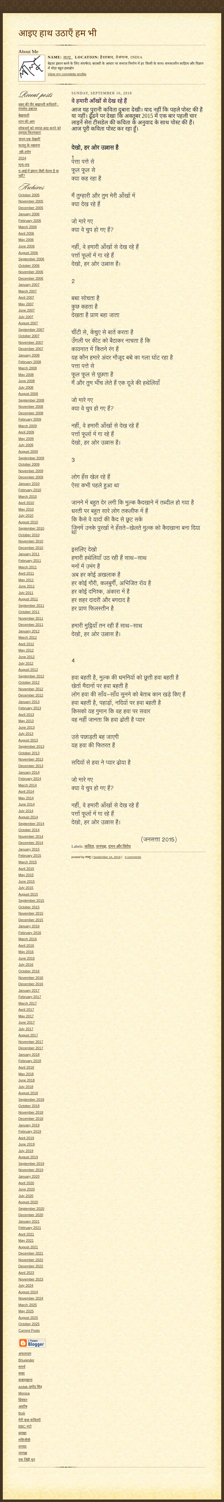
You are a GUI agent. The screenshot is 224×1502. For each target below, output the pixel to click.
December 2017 (30, 1048)
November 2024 (30, 1298)
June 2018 (26, 1080)
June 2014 (26, 804)
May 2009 (26, 439)
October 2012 (29, 682)
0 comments (133, 857)
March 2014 (27, 785)
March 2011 (27, 567)
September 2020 (31, 1208)
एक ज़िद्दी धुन (26, 1459)
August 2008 (28, 394)
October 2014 (29, 830)
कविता (89, 846)
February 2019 (29, 1131)
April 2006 (26, 233)
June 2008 (26, 381)
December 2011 (30, 624)
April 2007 (26, 297)
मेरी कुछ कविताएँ (29, 1420)
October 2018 (29, 1106)
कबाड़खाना (25, 1380)
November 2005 (30, 201)
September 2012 (31, 676)
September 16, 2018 (106, 857)
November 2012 (30, 689)
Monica (24, 1393)
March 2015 (27, 862)
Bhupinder (26, 1360)
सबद (21, 1373)
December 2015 (30, 920)
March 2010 (27, 496)
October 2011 (29, 612)
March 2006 (27, 227)
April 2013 (26, 714)
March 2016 (27, 939)
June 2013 (26, 727)
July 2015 (25, 888)
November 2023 (30, 1279)
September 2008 (31, 400)
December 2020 (30, 1215)
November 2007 (30, 342)
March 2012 (27, 637)
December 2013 (30, 766)
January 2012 (29, 631)
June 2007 (26, 310)
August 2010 (28, 522)
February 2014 (29, 779)
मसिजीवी (24, 1440)
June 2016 (26, 958)
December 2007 (30, 349)
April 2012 (26, 644)
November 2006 (30, 272)
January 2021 (29, 1221)
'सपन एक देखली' (29, 139)
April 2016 (26, 945)
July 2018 (25, 1087)
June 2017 (26, 1022)
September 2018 (31, 1099)
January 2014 (29, 772)
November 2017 (30, 1042)
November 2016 (30, 978)
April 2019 (26, 1138)
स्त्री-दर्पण (24, 152)
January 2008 (29, 355)
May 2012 (26, 650)
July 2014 (25, 811)
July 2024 (25, 1285)
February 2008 (29, 362)
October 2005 (29, 195)
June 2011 (26, 586)
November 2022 (30, 1260)
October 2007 (29, 336)
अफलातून (24, 1353)
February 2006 (29, 220)
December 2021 (30, 1253)
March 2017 (27, 1003)
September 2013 (31, 746)
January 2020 (29, 1176)
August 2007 (28, 323)
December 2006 (30, 278)
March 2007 (27, 291)
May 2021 (26, 1240)
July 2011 (25, 593)
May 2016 (26, 952)
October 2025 (29, 1324)
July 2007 (25, 317)
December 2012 (30, 695)
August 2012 (28, 669)
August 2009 (28, 451)
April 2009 (26, 432)
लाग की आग (26, 121)
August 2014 (28, 817)
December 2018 (30, 1118)
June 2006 (26, 246)
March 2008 (27, 368)
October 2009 (29, 464)
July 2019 (25, 1151)
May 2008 (26, 375)
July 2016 (25, 964)
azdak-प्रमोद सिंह (30, 1387)
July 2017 (25, 1029)
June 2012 (26, 657)
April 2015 (26, 869)
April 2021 (26, 1234)
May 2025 (26, 1311)
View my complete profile (67, 74)
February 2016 (29, 933)
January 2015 (29, 849)
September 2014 (31, 824)
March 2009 (27, 426)
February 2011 (29, 560)
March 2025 (27, 1305)
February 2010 (29, 490)
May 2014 (26, 798)
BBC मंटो (25, 1426)
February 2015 (29, 855)
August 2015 (28, 894)
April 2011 (26, 573)
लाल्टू (68, 57)
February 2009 (29, 419)
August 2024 (28, 1292)
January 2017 (29, 990)
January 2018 (29, 1054)
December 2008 (30, 413)
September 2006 (31, 259)
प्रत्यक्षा (22, 1433)
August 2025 (28, 1318)
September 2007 (31, 330)
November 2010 (30, 541)
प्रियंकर (22, 1400)
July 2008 (25, 387)
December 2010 (30, 548)
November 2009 (30, 471)
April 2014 (26, 791)
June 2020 (26, 1189)
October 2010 (29, 535)
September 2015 (31, 900)
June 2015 (26, 881)
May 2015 (26, 875)
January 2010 (29, 484)
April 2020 (26, 1183)
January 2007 (29, 285)
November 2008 (30, 406)
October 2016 (29, 971)
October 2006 (29, 265)
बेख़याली (23, 115)
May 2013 (26, 721)
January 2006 (29, 214)
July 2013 (25, 734)
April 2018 (26, 1067)
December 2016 (30, 984)
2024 (22, 158)
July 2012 (25, 663)
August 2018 (28, 1093)
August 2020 (28, 1202)
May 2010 (26, 509)
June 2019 (26, 1144)
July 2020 (25, 1196)
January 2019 (29, 1125)
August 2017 (28, 1035)
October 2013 (29, 753)
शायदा (22, 1446)
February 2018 (29, 1061)
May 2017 (26, 1016)
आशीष (22, 1406)
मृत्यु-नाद (23, 165)
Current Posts (29, 1330)
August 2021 (28, 1247)
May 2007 (26, 304)
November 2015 (30, 913)
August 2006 (28, 253)
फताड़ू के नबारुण (29, 145)
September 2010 (31, 528)
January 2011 (29, 554)
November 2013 (30, 759)
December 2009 (30, 477)
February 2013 (29, 708)
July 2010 (25, 515)
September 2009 (31, 458)
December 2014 (30, 843)
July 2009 (25, 445)
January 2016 (29, 926)
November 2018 (30, 1112)
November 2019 (30, 1170)
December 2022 (30, 1266)
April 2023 (26, 1273)
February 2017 (29, 997)
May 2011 (26, 580)
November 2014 (30, 836)
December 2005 (30, 208)
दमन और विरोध (119, 846)
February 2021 (29, 1228)
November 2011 (30, 618)
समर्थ (21, 1367)
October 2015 (29, 907)
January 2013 (29, 702)
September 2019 (31, 1163)
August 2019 (28, 1157)
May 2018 (26, 1074)
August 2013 (28, 740)
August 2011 (28, 599)
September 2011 (31, 605)
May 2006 (26, 240)
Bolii (21, 1413)
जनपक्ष (22, 1453)
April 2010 (26, 503)
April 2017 (26, 1009)
